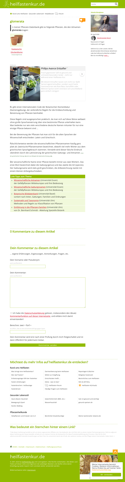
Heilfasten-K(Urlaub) (89, 385)
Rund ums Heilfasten (20, 14)
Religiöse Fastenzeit (86, 375)
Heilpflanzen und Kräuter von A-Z (23, 416)
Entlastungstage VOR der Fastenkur (24, 378)
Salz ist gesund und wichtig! (89, 399)
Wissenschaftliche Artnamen (27, 180)
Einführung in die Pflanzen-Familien (30, 207)
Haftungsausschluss (54, 447)
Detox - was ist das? (52, 382)
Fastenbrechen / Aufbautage (21, 385)
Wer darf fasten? (17, 375)
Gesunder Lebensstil (36, 14)
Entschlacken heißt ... (52, 378)
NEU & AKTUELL (84, 382)
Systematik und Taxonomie (26, 200)
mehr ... (106, 55)
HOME (14, 447)
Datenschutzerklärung (101, 470)
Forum (61, 14)
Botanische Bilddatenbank (26, 193)
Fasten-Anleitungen (18, 382)
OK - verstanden (106, 474)
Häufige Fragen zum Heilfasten (56, 389)
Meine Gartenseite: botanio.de (90, 416)
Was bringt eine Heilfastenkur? (22, 371)
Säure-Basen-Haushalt (19, 399)
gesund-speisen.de (85, 402)
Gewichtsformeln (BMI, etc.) (55, 399)
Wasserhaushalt (51, 402)
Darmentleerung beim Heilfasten (57, 371)
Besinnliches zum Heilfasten (89, 378)
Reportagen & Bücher (86, 371)
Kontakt (21, 447)
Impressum (30, 447)
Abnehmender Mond (104, 38)
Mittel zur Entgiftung (52, 375)
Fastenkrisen (16, 389)
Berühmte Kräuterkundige (54, 416)
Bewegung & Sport (18, 402)
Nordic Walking (16, 406)
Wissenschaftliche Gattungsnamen (30, 187)
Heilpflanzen (49, 14)
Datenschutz (40, 447)
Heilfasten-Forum (55, 385)
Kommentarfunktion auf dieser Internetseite (30, 316)
